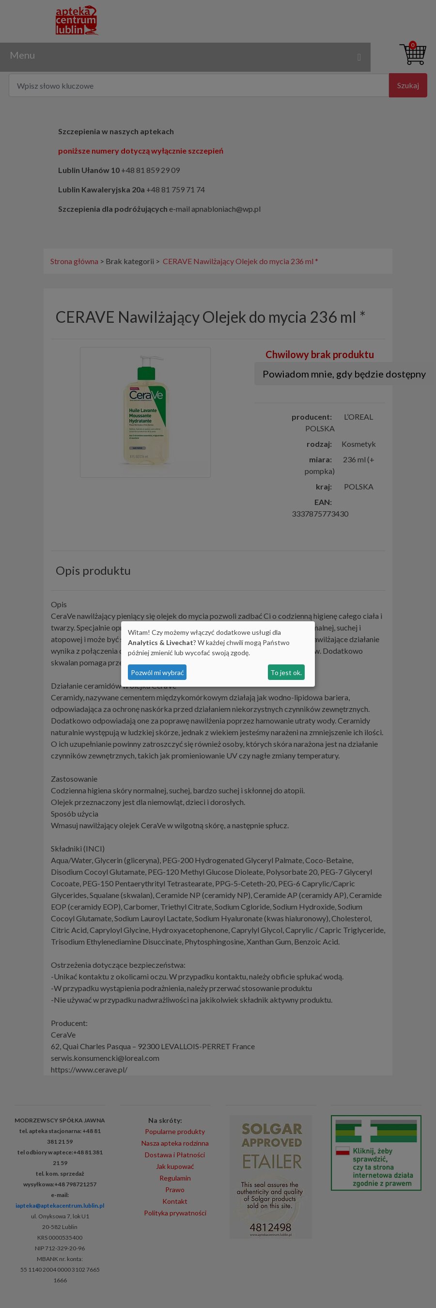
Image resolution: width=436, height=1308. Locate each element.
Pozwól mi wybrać (157, 672)
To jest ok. (286, 672)
